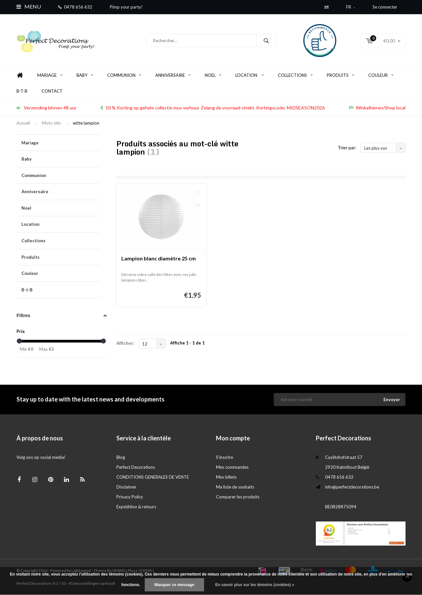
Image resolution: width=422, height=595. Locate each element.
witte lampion (86, 123)
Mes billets (226, 477)
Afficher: (125, 343)
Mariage (49, 75)
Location (249, 75)
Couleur (380, 75)
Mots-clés (51, 123)
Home (20, 76)
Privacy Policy (129, 497)
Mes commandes (232, 467)
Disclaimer (126, 487)
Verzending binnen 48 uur (46, 108)
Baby (84, 75)
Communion (124, 75)
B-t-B (21, 91)
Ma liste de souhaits (235, 487)
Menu (28, 6)
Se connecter (385, 7)
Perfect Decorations (135, 467)
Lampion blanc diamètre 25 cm (158, 258)
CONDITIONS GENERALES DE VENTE (152, 477)
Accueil (23, 123)
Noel (213, 75)
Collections (295, 75)
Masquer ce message (175, 584)
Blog (120, 457)
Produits (340, 75)
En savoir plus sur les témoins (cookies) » (254, 584)
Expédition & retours (136, 507)
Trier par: (347, 148)
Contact (52, 91)
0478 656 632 (75, 7)
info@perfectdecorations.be (352, 487)
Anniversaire (173, 75)
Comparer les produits (237, 497)
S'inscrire (224, 457)
